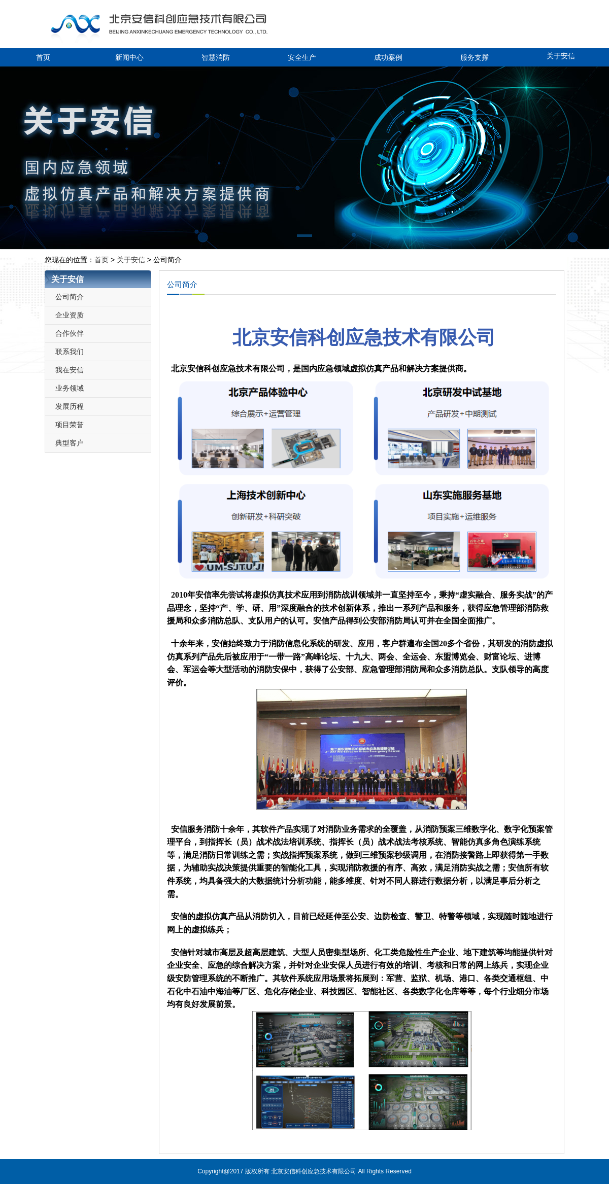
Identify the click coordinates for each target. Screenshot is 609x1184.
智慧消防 (215, 57)
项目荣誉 (69, 425)
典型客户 (69, 443)
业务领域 (69, 388)
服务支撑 (474, 57)
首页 (43, 57)
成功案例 (388, 57)
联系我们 (69, 351)
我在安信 (69, 370)
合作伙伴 (69, 333)
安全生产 (302, 57)
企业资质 (69, 315)
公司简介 (69, 297)
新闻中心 (129, 57)
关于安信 (561, 56)
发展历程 (69, 406)
